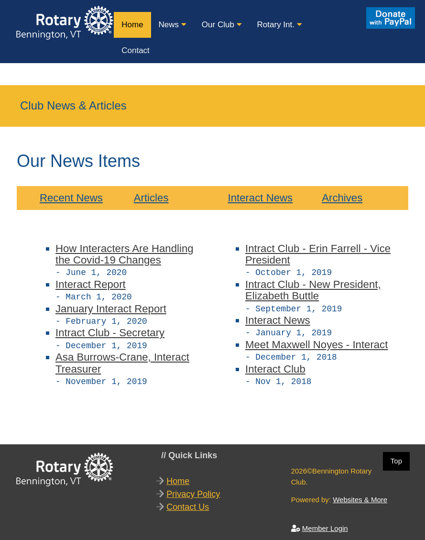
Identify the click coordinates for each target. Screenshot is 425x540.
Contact (135, 50)
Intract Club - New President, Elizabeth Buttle (313, 289)
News (172, 24)
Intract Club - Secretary (109, 330)
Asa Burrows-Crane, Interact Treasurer (122, 359)
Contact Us (187, 502)
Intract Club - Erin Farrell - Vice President (318, 254)
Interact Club (275, 365)
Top (396, 456)
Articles (151, 198)
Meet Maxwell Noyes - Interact (316, 342)
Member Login (325, 523)
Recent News (71, 198)
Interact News (260, 198)
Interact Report (90, 283)
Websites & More (360, 495)
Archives (342, 198)
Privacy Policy (193, 489)
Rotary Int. (279, 24)
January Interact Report (110, 307)
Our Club (222, 24)
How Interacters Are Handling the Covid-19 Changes (124, 254)
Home (132, 24)
